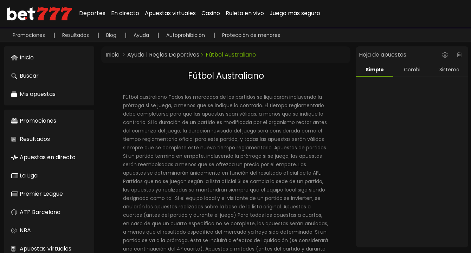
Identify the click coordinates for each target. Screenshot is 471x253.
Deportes (92, 13)
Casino (210, 13)
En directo (125, 13)
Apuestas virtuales (170, 13)
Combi (412, 69)
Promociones (29, 35)
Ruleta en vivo (245, 13)
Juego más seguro (295, 13)
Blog (112, 35)
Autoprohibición (186, 35)
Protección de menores (251, 35)
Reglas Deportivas (174, 55)
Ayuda (142, 35)
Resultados (76, 35)
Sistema (449, 69)
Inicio (112, 55)
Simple (375, 69)
